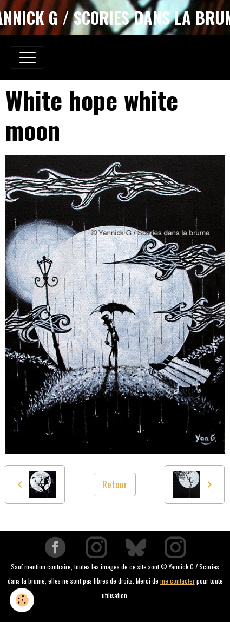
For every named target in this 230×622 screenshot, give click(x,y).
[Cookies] (22, 600)
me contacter (177, 580)
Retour (114, 484)
